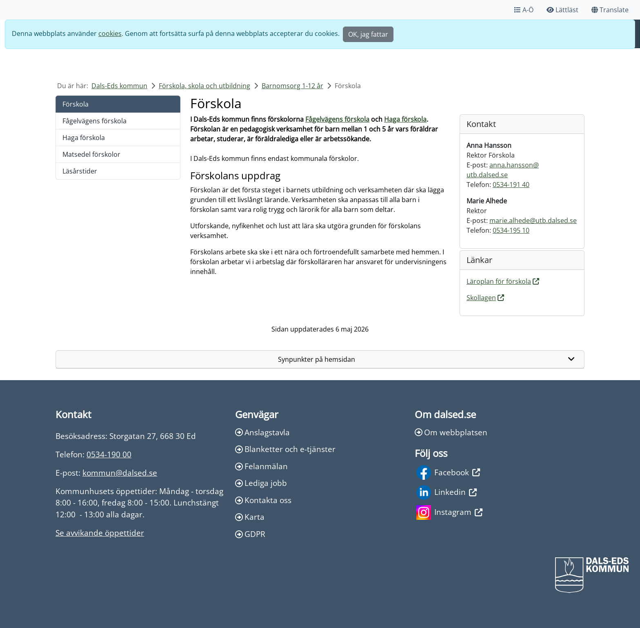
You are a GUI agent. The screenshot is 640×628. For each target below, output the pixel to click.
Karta (249, 516)
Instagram (449, 512)
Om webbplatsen (451, 432)
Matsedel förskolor (91, 154)
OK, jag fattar (368, 34)
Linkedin (446, 492)
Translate (610, 9)
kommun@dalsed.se (119, 472)
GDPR (250, 533)
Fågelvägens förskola (94, 120)
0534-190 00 (109, 454)
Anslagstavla (262, 432)
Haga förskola (83, 137)
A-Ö (523, 9)
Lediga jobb (261, 482)
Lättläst (562, 9)
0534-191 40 (511, 184)
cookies (110, 33)
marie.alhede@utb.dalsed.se (533, 220)
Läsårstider (79, 171)
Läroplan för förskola (499, 281)
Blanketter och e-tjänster (285, 448)
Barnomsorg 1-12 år (292, 85)
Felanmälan (261, 466)
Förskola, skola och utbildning (204, 85)
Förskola (75, 104)
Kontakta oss (263, 500)
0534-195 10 (511, 230)
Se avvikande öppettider (100, 532)
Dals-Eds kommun (119, 85)
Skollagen (481, 297)
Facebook (448, 472)
